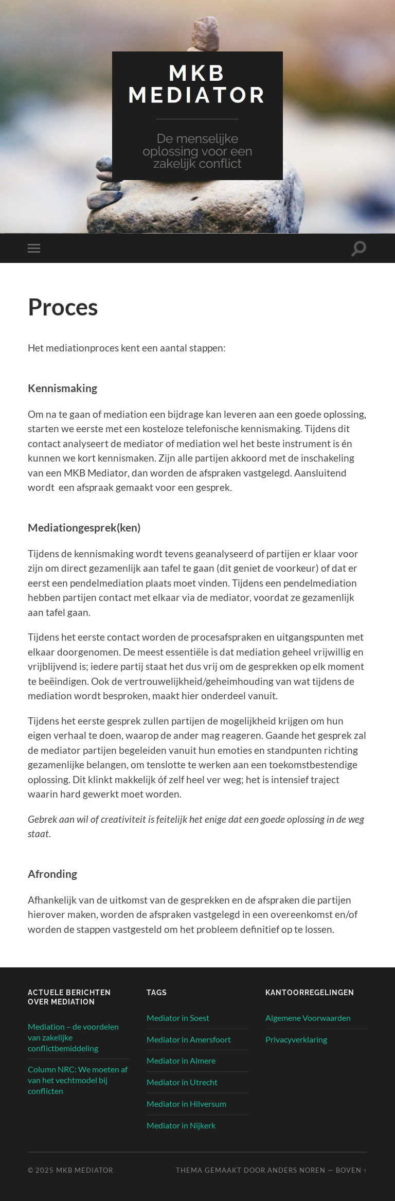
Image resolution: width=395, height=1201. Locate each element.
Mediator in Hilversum (186, 1103)
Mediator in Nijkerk (181, 1125)
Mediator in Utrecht (182, 1082)
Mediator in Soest (178, 1017)
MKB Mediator (84, 1170)
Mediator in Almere (181, 1060)
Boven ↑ (351, 1170)
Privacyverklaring (296, 1039)
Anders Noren (296, 1170)
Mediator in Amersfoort (189, 1039)
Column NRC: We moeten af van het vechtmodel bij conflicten (78, 1080)
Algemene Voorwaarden (308, 1017)
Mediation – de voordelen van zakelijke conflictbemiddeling (73, 1037)
